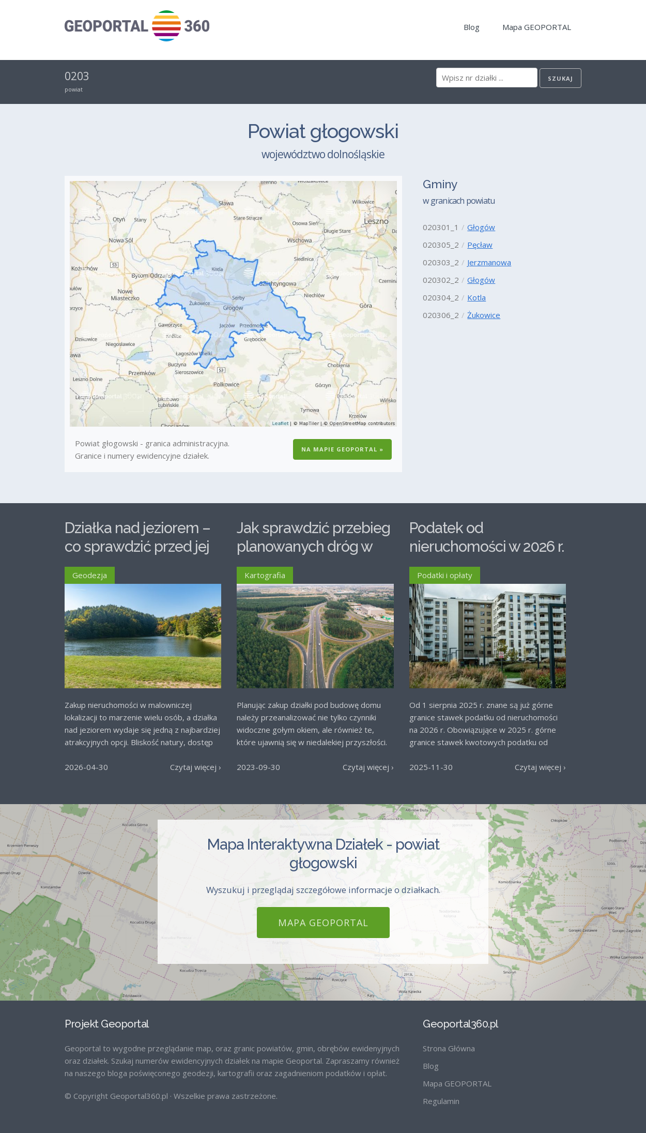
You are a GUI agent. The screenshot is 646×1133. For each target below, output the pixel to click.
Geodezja (89, 575)
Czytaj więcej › (195, 767)
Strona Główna (449, 1048)
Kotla (476, 297)
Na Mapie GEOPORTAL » (342, 449)
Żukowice (483, 315)
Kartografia (264, 575)
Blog (472, 27)
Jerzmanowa (489, 262)
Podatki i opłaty (444, 575)
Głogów (481, 227)
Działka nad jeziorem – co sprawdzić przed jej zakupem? (137, 547)
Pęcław (480, 244)
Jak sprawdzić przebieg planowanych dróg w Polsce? (313, 547)
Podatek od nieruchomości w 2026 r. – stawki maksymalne (486, 547)
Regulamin (441, 1101)
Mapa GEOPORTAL (536, 27)
